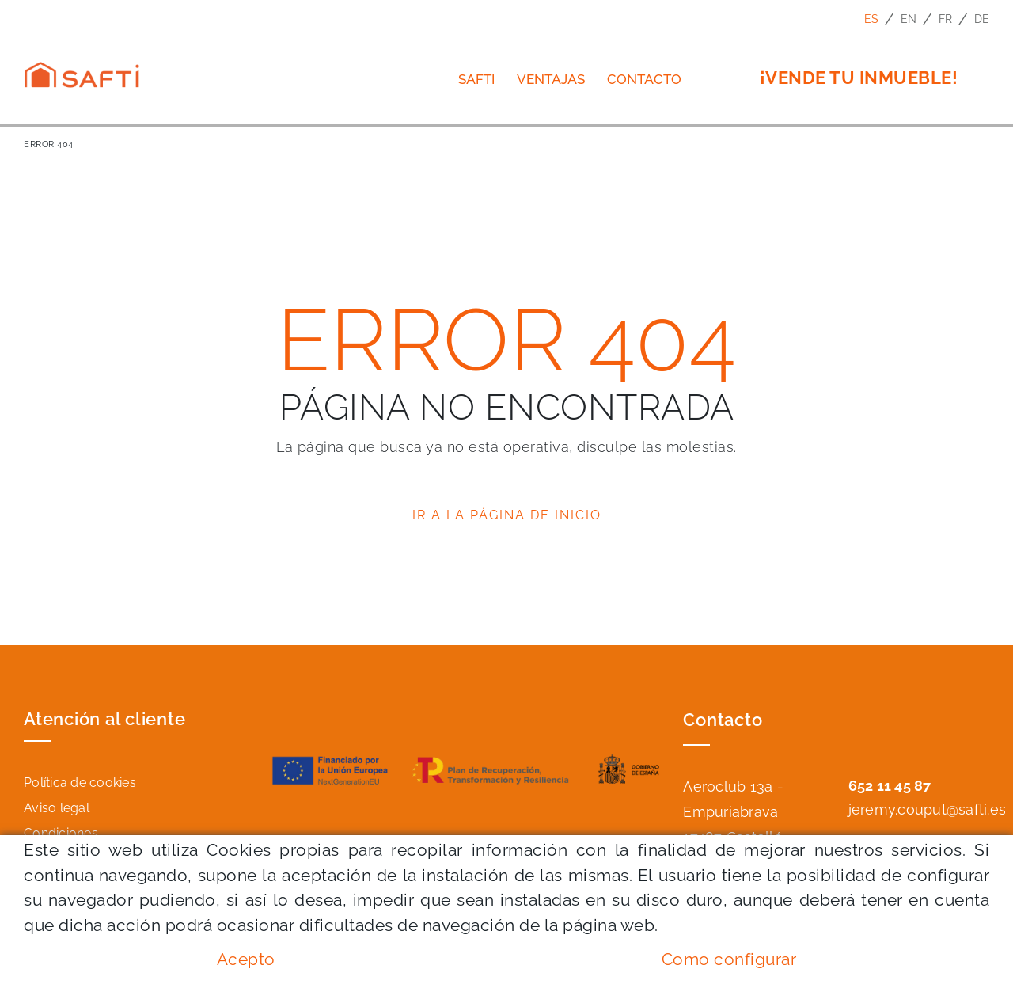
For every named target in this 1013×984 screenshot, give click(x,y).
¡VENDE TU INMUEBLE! (859, 77)
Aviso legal (56, 807)
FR (946, 19)
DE (982, 19)
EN (909, 19)
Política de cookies (80, 782)
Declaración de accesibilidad (110, 858)
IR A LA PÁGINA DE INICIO (506, 514)
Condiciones (61, 833)
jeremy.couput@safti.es (927, 809)
